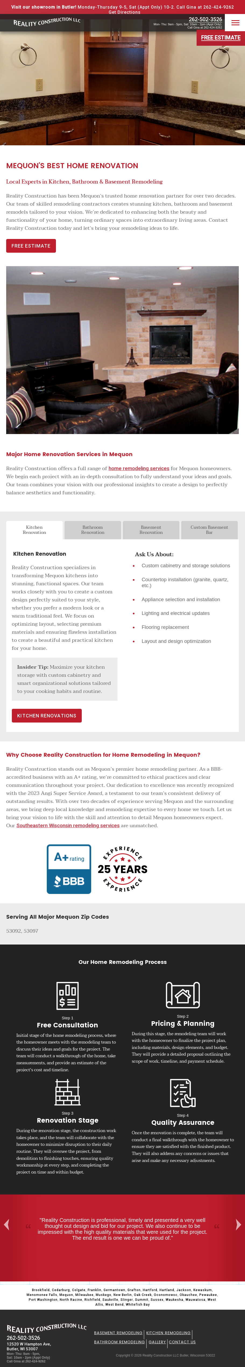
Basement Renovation (151, 530)
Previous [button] (5, 1225)
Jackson (183, 1290)
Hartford (150, 1290)
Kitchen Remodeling (168, 1333)
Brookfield (41, 1290)
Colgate (79, 1290)
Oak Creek (143, 1295)
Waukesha (174, 1300)
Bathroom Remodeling (119, 1342)
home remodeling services (139, 468)
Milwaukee (84, 1295)
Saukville (110, 1300)
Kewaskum (202, 1290)
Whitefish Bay (138, 1304)
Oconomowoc (165, 1295)
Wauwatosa (195, 1300)
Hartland (166, 1290)
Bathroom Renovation (92, 530)
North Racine (71, 1300)
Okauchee (188, 1295)
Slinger (126, 1300)
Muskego (103, 1295)
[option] (122, 1229)
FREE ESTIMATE (31, 246)
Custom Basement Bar (209, 530)
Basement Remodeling (118, 1333)
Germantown (114, 1290)
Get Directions (125, 12)
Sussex (157, 1300)
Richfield (92, 1300)
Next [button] (240, 1225)
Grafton (134, 1290)
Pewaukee (208, 1295)
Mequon (66, 1295)
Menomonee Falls (42, 1295)
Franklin (94, 1290)
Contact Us (182, 1342)
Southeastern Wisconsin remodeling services (68, 826)
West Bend (114, 1304)
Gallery (157, 1342)
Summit (141, 1300)
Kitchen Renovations (46, 715)
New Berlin (122, 1295)
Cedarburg (61, 1290)
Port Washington (43, 1300)
